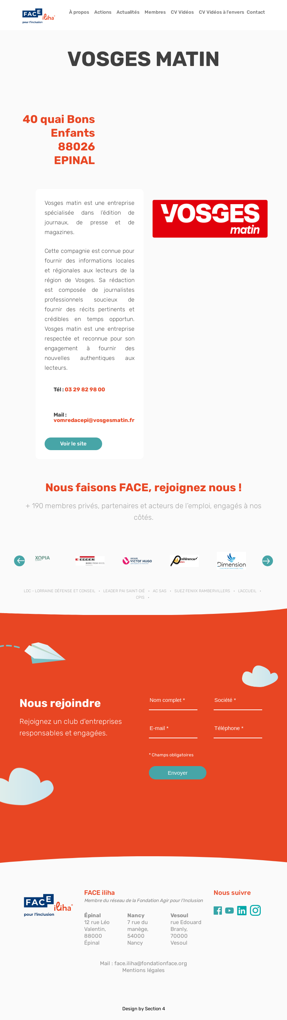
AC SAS (160, 591)
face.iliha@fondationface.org (150, 963)
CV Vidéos (182, 12)
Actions (102, 12)
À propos (79, 12)
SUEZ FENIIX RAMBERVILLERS (202, 591)
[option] (43, 560)
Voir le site (73, 443)
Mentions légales (143, 970)
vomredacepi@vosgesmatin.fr (94, 420)
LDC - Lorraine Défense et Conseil (59, 591)
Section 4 (155, 1008)
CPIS (140, 597)
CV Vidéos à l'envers (221, 12)
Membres (155, 12)
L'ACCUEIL (247, 591)
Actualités (128, 12)
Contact (256, 12)
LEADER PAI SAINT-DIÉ (124, 591)
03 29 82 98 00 (85, 389)
